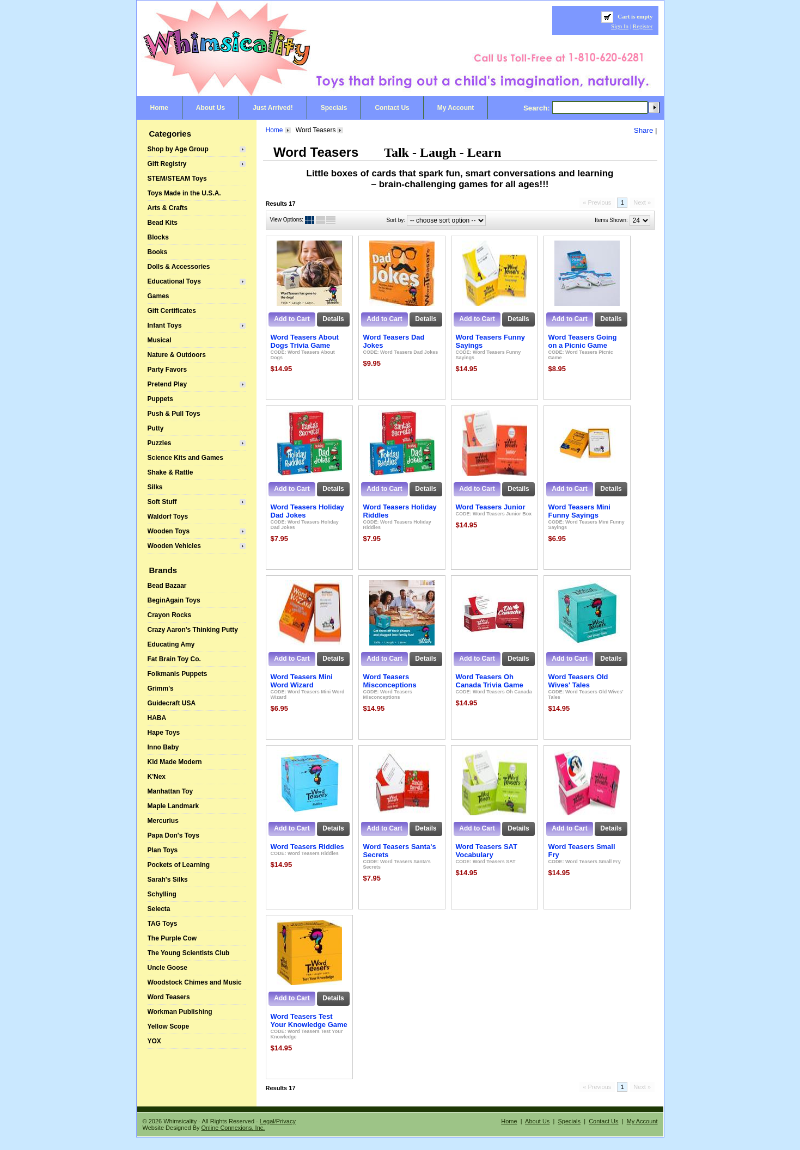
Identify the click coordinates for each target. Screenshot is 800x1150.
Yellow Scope (169, 1026)
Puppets (160, 399)
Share (644, 130)
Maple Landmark (173, 806)
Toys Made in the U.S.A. (184, 193)
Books (158, 252)
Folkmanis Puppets (177, 674)
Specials (334, 108)
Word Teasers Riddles (307, 846)
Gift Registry (167, 164)
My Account (455, 108)
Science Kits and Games (185, 458)
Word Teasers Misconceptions (390, 681)
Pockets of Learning (179, 865)
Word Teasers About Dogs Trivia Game (305, 341)
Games (158, 296)
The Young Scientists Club (189, 953)
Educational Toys (174, 281)
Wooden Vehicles (174, 546)
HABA (157, 718)
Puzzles (160, 443)
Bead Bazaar (167, 585)
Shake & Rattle (170, 472)
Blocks (158, 237)
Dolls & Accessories (179, 266)
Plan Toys (163, 850)
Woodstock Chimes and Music (195, 982)
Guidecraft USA (172, 703)
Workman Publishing (180, 1012)
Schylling (162, 894)
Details (333, 319)
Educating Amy (171, 644)
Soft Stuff (162, 502)
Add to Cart (291, 319)
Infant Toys (165, 325)
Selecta (159, 909)
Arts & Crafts (168, 208)
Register (643, 26)
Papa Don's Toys (173, 835)
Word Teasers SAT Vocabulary (486, 850)
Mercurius (163, 821)
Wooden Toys (169, 531)
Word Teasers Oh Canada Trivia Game (489, 681)
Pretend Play (167, 384)
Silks (155, 487)
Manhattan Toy (170, 791)
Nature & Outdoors (177, 355)
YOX (154, 1041)
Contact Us (392, 108)
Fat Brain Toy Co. (174, 659)
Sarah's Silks (168, 879)
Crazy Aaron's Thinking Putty (193, 630)
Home (159, 108)
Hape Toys (164, 732)
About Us (210, 108)
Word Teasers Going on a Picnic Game (582, 341)
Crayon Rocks (170, 615)
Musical (160, 340)
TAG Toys (163, 923)
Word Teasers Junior (491, 507)
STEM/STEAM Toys (177, 178)
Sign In (619, 26)
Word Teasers (169, 997)
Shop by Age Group (178, 149)
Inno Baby (163, 747)
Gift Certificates (172, 311)
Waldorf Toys (168, 516)
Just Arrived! (273, 108)
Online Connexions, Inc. (233, 1127)
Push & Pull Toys (174, 413)
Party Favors (167, 369)
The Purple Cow (172, 938)
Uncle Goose (167, 967)
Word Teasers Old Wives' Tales (578, 681)
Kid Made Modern (175, 762)
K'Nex (157, 776)
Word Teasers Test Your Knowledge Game (309, 1020)
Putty (156, 428)
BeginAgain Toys (174, 600)
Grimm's (161, 688)
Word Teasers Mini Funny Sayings (579, 511)
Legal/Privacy (278, 1121)
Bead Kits (163, 222)
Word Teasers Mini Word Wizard (302, 681)
